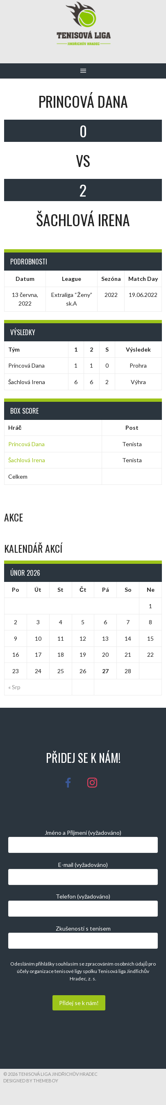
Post (132, 427)
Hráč (15, 427)
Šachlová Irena (26, 459)
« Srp (14, 686)
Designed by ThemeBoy (30, 1080)
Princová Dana (26, 443)
